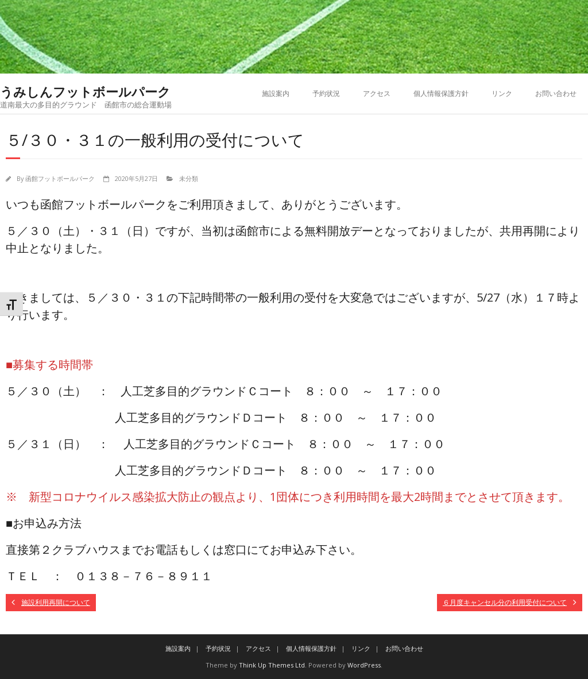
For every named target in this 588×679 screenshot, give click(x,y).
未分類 (188, 178)
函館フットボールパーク (60, 178)
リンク (502, 93)
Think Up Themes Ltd (272, 665)
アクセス (376, 93)
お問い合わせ (556, 93)
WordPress (364, 665)
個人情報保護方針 (441, 93)
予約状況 (326, 93)
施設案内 (275, 93)
